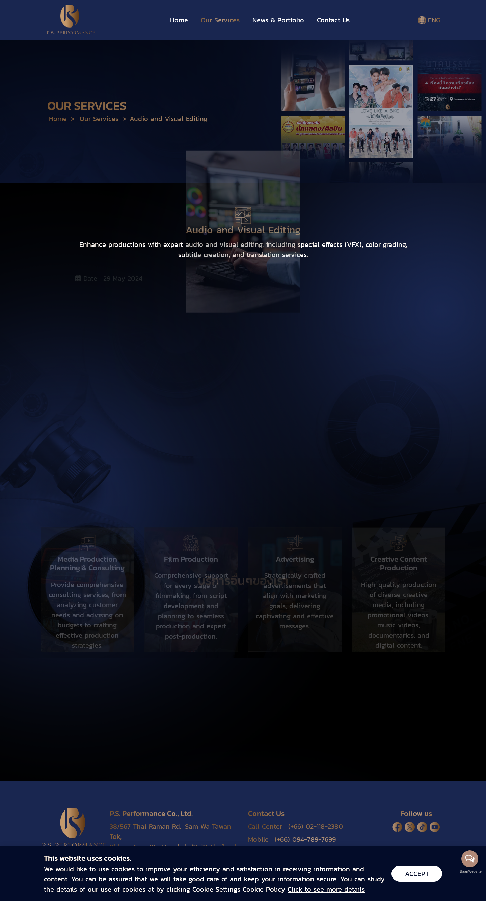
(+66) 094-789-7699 (305, 839)
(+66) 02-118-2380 (315, 826)
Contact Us (333, 20)
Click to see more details (326, 889)
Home (179, 20)
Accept (417, 874)
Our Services (220, 20)
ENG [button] (429, 20)
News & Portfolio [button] (278, 20)
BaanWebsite (470, 871)
